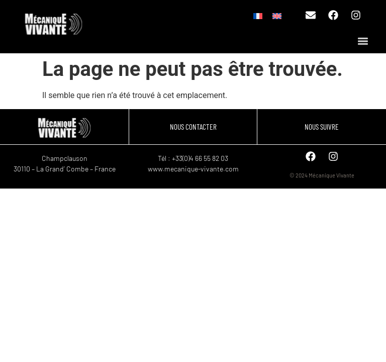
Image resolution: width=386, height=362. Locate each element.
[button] (362, 41)
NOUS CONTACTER (193, 126)
